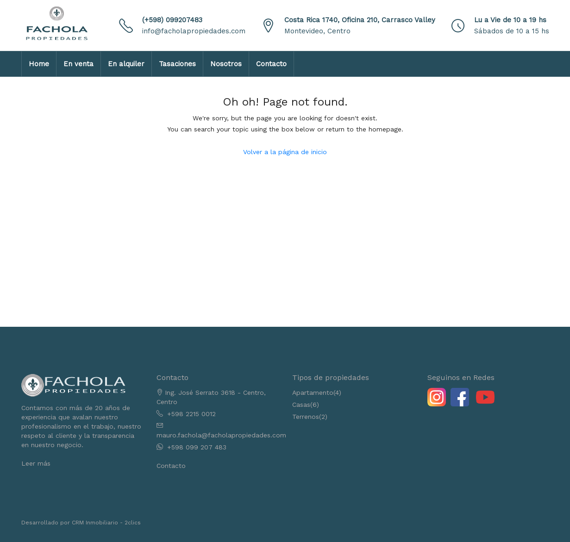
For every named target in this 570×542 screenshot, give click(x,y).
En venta (78, 64)
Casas (301, 404)
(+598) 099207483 (172, 20)
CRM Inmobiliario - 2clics (106, 522)
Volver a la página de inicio (285, 152)
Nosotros (226, 64)
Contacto (271, 64)
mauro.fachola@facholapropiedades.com (221, 435)
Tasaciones (177, 64)
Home (39, 64)
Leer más (35, 463)
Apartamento (312, 392)
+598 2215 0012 (191, 413)
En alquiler (126, 64)
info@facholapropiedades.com (193, 31)
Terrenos (305, 416)
